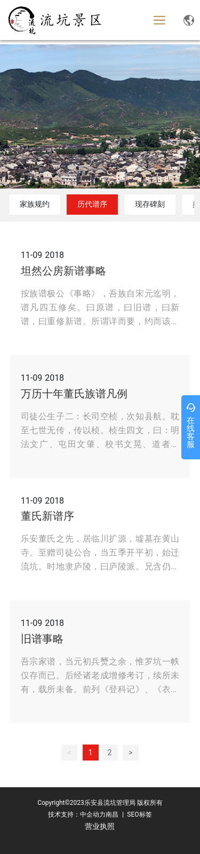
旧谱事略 (42, 638)
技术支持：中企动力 (77, 814)
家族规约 (35, 204)
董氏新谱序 (47, 516)
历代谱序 (92, 204)
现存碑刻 (150, 204)
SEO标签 (138, 814)
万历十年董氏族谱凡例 (74, 393)
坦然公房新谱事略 (63, 270)
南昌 (112, 814)
